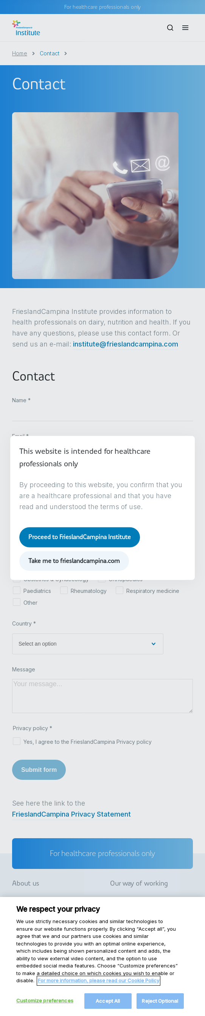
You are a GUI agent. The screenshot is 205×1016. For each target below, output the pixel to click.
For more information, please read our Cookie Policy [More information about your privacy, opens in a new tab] (98, 986)
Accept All (108, 1006)
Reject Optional (160, 1006)
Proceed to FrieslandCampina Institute (79, 537)
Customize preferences (44, 1006)
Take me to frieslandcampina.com (74, 561)
